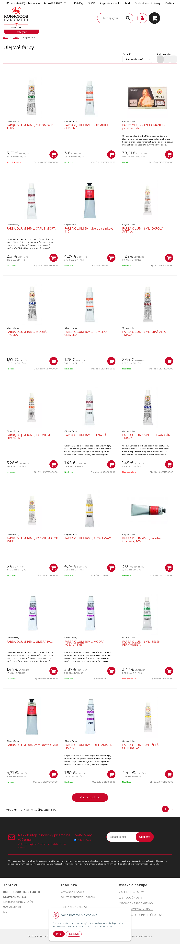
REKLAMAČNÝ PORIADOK (136, 909)
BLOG (91, 3)
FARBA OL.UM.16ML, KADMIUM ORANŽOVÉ (28, 436)
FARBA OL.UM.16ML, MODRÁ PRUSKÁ (26, 333)
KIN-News (84, 840)
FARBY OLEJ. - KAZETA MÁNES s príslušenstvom (144, 126)
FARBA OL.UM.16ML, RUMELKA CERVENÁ (85, 333)
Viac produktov (90, 797)
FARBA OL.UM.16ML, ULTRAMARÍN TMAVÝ (146, 436)
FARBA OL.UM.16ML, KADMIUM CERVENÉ (86, 126)
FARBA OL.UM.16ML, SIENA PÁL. (86, 435)
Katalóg (78, 3)
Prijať (59, 934)
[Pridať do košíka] (53, 154)
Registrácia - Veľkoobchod (115, 3)
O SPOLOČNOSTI (130, 897)
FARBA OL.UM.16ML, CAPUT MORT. (31, 228)
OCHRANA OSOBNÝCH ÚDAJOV (140, 915)
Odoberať (144, 836)
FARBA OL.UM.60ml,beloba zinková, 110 (89, 229)
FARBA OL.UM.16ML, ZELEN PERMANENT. (141, 643)
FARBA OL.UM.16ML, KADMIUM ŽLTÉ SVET (32, 539)
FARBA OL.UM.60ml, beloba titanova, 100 (141, 539)
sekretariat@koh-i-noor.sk (25, 3)
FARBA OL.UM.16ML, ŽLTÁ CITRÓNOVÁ (140, 746)
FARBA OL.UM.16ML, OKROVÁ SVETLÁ (142, 229)
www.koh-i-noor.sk (73, 892)
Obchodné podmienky (147, 3)
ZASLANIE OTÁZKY (131, 892)
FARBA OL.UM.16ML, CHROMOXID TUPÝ (30, 126)
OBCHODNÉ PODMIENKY (136, 903)
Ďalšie (169, 3)
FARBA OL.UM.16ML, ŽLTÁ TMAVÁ (88, 538)
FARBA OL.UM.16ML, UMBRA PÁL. (30, 642)
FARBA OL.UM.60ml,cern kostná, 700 (32, 745)
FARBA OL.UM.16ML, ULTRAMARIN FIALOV (88, 746)
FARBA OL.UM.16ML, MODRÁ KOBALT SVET (84, 643)
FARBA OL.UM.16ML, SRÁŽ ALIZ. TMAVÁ (144, 333)
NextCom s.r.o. (144, 936)
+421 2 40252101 (57, 3)
